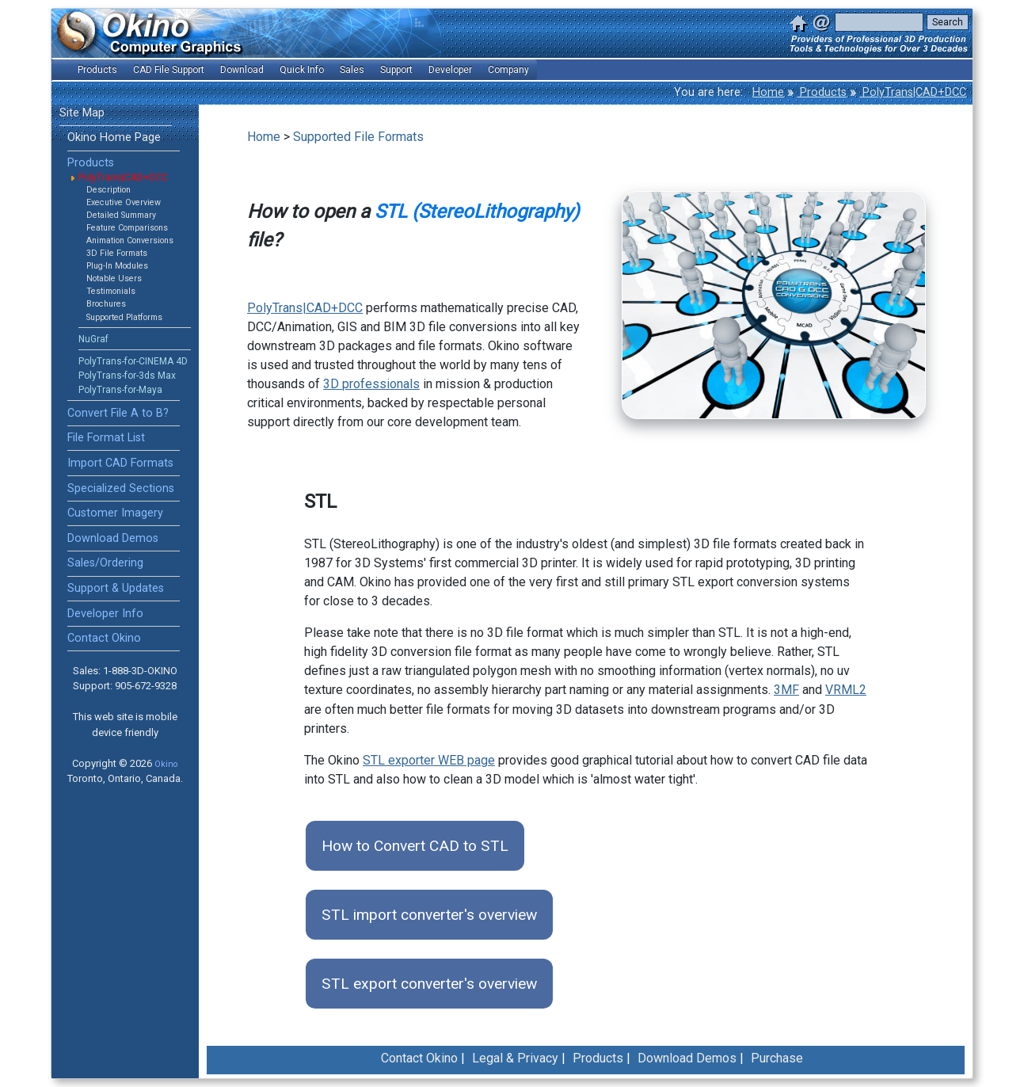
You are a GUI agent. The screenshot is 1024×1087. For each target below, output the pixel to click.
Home (768, 92)
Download (242, 69)
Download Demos (112, 538)
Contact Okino (104, 638)
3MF (786, 689)
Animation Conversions (129, 240)
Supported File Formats (358, 136)
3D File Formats (116, 253)
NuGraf (93, 339)
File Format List (106, 437)
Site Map (82, 113)
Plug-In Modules (117, 266)
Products (822, 92)
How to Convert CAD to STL (415, 846)
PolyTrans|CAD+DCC (912, 92)
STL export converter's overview (429, 983)
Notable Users (114, 278)
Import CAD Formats (120, 463)
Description (108, 190)
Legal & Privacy (515, 1058)
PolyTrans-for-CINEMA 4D (133, 361)
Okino (165, 764)
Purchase (777, 1058)
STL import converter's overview (429, 915)
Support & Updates (115, 588)
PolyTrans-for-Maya (120, 389)
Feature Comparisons (127, 228)
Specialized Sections (120, 488)
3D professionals (371, 383)
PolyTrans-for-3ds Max (127, 375)
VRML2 (845, 689)
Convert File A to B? (118, 413)
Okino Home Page (114, 137)
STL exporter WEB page (429, 760)
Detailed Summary (121, 215)
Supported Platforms (124, 317)
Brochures (106, 304)
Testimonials (110, 291)
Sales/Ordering (105, 563)
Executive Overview (123, 202)
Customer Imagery (115, 513)
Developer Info (105, 613)
